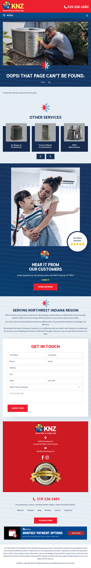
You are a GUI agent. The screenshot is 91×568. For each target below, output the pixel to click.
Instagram (47, 457)
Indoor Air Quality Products (65, 504)
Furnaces (31, 504)
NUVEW (19, 563)
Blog (39, 510)
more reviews (45, 286)
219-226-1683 (78, 7)
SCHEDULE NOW (45, 520)
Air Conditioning (21, 504)
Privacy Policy (70, 563)
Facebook (42, 457)
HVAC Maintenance (74, 137)
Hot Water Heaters (42, 504)
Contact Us (68, 510)
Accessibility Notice (56, 563)
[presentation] (40, 156)
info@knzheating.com (45, 451)
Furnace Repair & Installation (45, 137)
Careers (58, 510)
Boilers (52, 504)
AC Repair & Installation (16, 137)
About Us (20, 510)
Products (30, 510)
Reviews (48, 510)
